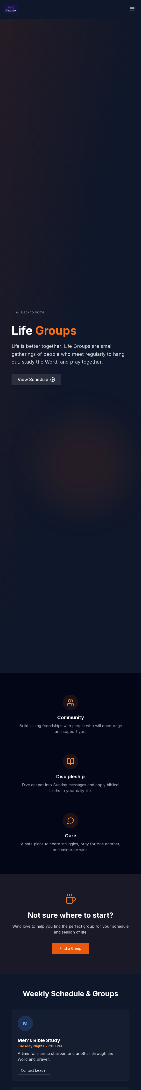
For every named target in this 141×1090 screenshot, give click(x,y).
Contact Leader (34, 1070)
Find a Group (70, 948)
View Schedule (36, 379)
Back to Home (29, 312)
